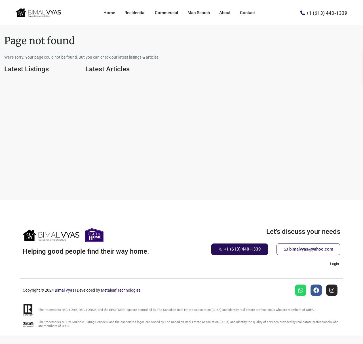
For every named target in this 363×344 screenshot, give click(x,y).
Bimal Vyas (64, 290)
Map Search (198, 12)
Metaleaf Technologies (120, 290)
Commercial (166, 12)
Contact (247, 12)
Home (109, 12)
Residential (134, 12)
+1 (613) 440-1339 (326, 13)
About (225, 12)
